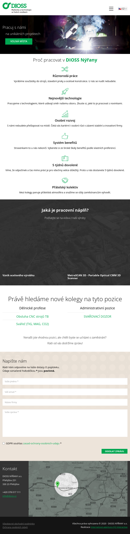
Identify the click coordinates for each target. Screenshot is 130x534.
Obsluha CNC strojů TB (32, 316)
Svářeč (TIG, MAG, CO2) (32, 324)
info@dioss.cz (9, 496)
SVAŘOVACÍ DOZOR (97, 316)
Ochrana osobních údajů (15, 527)
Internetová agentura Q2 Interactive (109, 527)
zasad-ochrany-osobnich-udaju (41, 443)
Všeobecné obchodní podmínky (19, 523)
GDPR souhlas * (33, 443)
